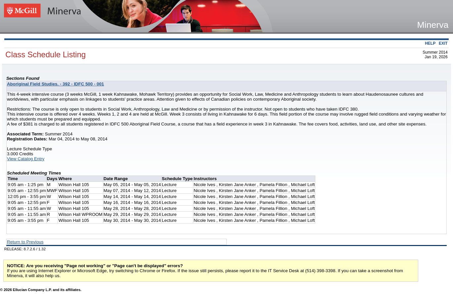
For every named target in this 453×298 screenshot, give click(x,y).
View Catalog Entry (25, 158)
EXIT (443, 43)
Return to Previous (25, 241)
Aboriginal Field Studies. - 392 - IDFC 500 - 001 (55, 83)
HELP (430, 43)
